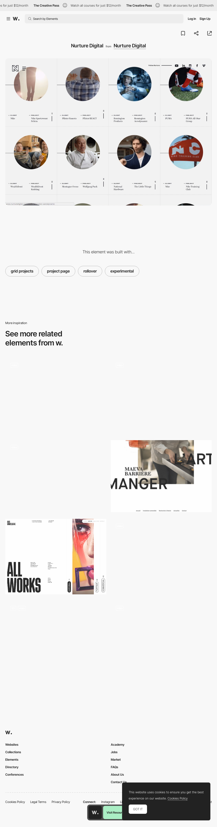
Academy (118, 744)
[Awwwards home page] (95, 812)
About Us (117, 774)
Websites (11, 744)
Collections (13, 752)
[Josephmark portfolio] (55, 394)
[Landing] (55, 639)
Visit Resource (116, 812)
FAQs (114, 767)
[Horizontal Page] (55, 556)
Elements (11, 759)
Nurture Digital (130, 45)
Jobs (114, 752)
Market (116, 759)
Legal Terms (38, 802)
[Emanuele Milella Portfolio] (161, 637)
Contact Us (119, 782)
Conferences (14, 774)
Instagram (108, 802)
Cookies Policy (15, 802)
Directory (12, 767)
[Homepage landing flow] (161, 396)
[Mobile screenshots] (161, 556)
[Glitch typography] (55, 476)
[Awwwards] (16, 18)
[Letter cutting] (161, 476)
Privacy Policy (61, 802)
